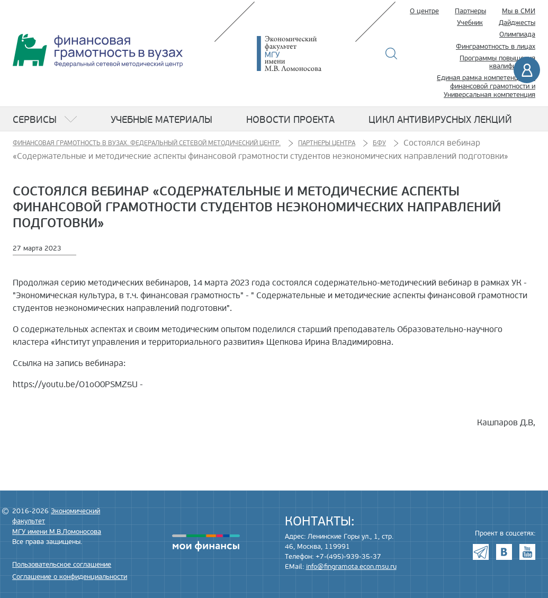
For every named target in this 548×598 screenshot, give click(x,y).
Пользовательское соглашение (61, 564)
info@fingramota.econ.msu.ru (351, 567)
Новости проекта (290, 120)
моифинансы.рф (206, 542)
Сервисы (35, 120)
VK (504, 552)
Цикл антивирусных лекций (440, 120)
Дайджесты (517, 23)
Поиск (391, 53)
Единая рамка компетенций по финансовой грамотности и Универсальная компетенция (486, 86)
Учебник (470, 23)
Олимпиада (517, 34)
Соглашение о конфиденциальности (69, 577)
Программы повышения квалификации (497, 62)
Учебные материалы (161, 120)
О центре (424, 11)
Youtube (527, 552)
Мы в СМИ (518, 11)
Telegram (481, 552)
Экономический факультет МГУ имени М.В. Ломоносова (305, 53)
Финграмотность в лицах (495, 46)
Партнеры (470, 11)
